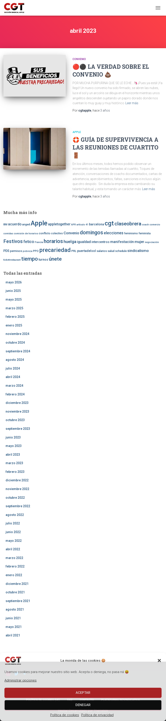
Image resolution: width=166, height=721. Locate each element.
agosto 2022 (15, 515)
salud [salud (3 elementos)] (111, 251)
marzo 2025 (14, 308)
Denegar (83, 705)
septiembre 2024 (18, 351)
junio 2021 (13, 618)
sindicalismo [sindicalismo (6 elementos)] (138, 250)
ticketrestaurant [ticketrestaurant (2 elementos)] (12, 259)
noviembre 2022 (17, 489)
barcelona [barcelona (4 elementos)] (96, 224)
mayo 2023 (14, 446)
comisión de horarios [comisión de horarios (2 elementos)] (26, 233)
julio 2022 (13, 523)
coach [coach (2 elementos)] (145, 224)
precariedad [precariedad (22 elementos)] (55, 250)
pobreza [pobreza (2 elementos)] (27, 251)
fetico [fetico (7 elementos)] (28, 241)
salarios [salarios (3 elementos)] (102, 251)
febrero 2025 (15, 316)
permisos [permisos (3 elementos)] (16, 251)
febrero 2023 (15, 472)
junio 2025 (13, 291)
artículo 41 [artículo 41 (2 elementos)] (82, 224)
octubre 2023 (15, 420)
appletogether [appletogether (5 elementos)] (59, 224)
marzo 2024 (14, 385)
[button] (159, 660)
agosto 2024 (15, 360)
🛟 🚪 (115, 147)
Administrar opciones (20, 680)
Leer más (131, 103)
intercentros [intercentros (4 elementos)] (100, 242)
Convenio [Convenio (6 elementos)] (71, 233)
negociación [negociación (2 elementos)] (152, 242)
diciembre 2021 (17, 584)
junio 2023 (13, 437)
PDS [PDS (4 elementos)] (6, 251)
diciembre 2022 (17, 480)
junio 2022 (13, 532)
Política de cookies (64, 715)
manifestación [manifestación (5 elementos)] (122, 242)
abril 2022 (13, 549)
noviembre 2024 (17, 334)
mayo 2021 (14, 627)
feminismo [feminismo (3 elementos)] (131, 233)
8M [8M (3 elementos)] (5, 224)
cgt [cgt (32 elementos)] (109, 223)
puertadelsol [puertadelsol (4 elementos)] (86, 251)
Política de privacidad (97, 715)
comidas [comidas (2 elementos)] (8, 233)
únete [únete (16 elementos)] (55, 259)
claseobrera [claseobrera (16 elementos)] (127, 224)
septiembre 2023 (18, 428)
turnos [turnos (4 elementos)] (43, 259)
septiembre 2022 (18, 506)
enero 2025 (14, 325)
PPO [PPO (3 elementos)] (36, 251)
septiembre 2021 (18, 601)
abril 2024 (13, 377)
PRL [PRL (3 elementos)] (74, 251)
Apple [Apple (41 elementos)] (39, 223)
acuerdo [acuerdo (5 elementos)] (14, 224)
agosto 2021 (15, 609)
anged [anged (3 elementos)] (26, 224)
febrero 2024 (15, 394)
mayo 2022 (14, 540)
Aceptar (83, 693)
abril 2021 (13, 635)
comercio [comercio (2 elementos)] (154, 224)
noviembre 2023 (17, 411)
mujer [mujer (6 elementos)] (139, 241)
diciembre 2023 (17, 403)
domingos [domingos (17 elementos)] (91, 232)
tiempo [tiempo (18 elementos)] (29, 259)
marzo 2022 (14, 558)
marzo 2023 (14, 463)
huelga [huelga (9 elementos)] (70, 241)
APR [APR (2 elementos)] (73, 224)
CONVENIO (79, 59)
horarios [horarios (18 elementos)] (53, 241)
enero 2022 (14, 575)
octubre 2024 (15, 342)
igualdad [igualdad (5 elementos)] (84, 242)
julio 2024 (13, 368)
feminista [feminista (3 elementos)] (145, 233)
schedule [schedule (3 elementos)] (121, 251)
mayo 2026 (14, 282)
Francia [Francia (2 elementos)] (39, 242)
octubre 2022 (15, 497)
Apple (77, 132)
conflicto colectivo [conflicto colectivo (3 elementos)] (51, 233)
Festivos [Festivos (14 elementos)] (13, 241)
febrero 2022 (15, 566)
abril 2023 (13, 454)
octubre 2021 (15, 592)
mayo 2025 (14, 299)
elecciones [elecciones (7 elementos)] (113, 233)
